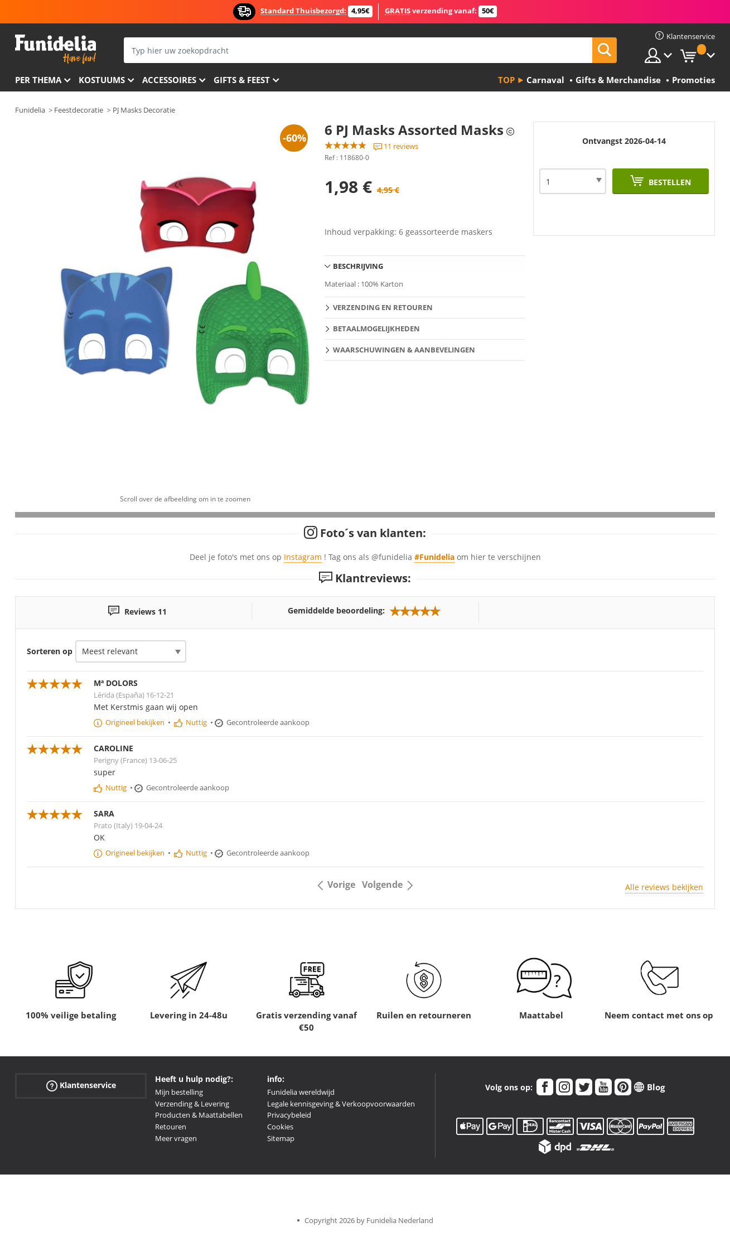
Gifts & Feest (242, 79)
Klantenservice (81, 1085)
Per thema (38, 79)
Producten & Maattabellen (199, 1115)
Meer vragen (176, 1138)
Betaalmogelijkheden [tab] (376, 328)
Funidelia (30, 110)
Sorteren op (49, 651)
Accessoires (169, 79)
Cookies (280, 1127)
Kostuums (102, 79)
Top (506, 79)
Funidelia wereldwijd (301, 1092)
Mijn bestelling (179, 1092)
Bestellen (668, 182)
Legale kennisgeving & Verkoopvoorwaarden (341, 1104)
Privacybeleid (289, 1115)
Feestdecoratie (78, 110)
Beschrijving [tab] (358, 266)
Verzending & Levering (192, 1104)
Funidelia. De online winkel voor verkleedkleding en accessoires (55, 49)
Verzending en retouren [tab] (383, 307)
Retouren (170, 1127)
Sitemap (280, 1138)
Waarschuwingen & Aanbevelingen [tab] (404, 350)
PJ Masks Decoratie (144, 110)
